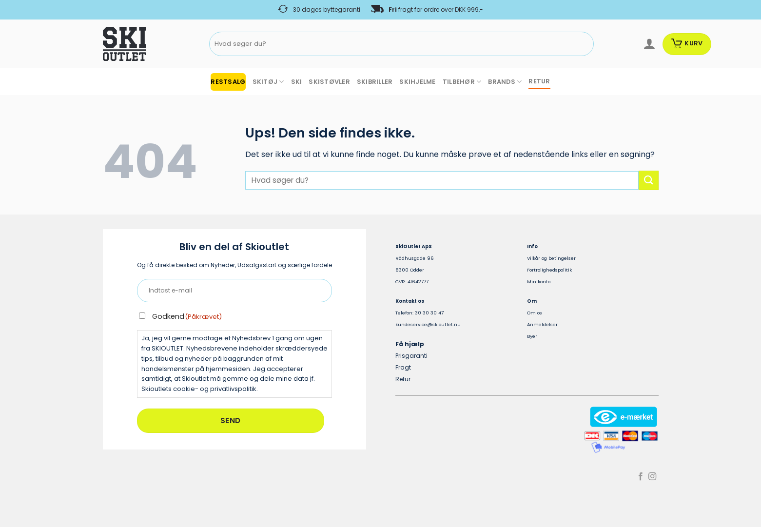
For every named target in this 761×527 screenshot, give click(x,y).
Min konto (538, 281)
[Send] (585, 44)
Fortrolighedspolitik (549, 270)
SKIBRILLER (375, 82)
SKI (296, 82)
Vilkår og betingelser (551, 258)
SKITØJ (268, 81)
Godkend (187, 316)
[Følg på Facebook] (640, 476)
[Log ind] (649, 44)
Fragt (403, 367)
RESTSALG (228, 82)
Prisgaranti (411, 355)
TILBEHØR (462, 81)
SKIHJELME (417, 82)
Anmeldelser (542, 324)
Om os (534, 313)
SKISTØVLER (329, 82)
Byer (532, 336)
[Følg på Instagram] (652, 476)
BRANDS (505, 81)
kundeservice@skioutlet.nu (428, 324)
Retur (402, 379)
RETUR (539, 81)
